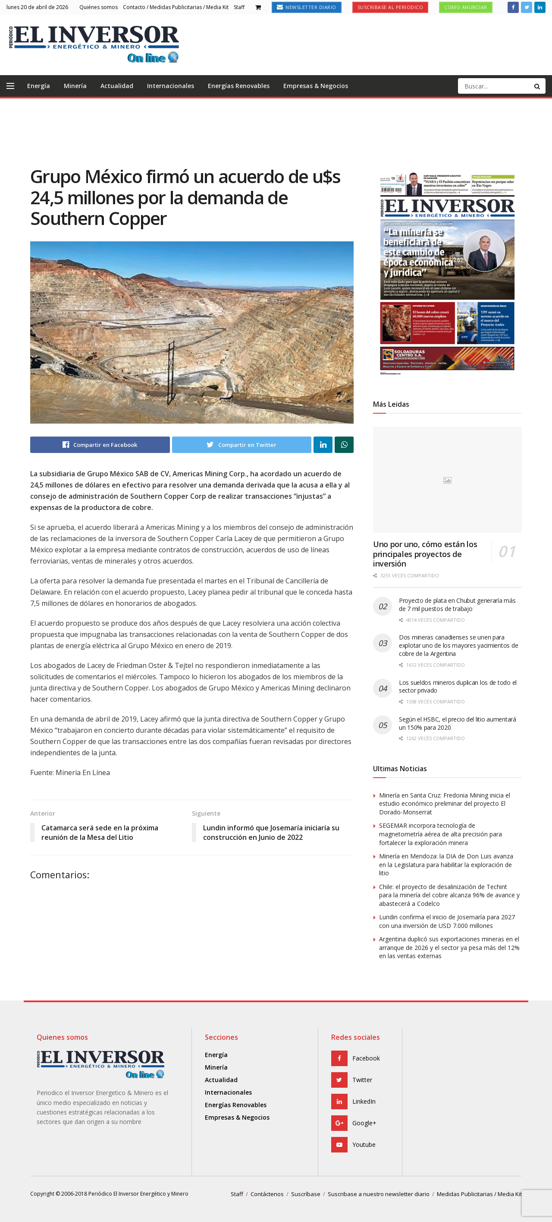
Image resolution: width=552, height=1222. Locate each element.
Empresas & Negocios (315, 86)
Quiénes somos (98, 7)
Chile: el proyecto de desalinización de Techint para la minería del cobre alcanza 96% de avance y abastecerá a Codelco (449, 895)
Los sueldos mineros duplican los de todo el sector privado (458, 686)
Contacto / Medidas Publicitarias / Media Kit (176, 7)
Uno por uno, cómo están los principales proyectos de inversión (425, 554)
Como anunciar (465, 7)
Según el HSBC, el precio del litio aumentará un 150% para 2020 (457, 723)
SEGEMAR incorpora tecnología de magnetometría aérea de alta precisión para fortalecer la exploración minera (440, 833)
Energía (38, 86)
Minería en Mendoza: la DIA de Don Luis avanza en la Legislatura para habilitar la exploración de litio (446, 864)
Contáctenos (267, 1194)
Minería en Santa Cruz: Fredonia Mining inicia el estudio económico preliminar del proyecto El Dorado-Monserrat (444, 803)
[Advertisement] (276, 130)
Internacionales (170, 86)
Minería (75, 86)
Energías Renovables (239, 86)
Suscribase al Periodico (390, 7)
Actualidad (116, 86)
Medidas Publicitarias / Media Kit (479, 1194)
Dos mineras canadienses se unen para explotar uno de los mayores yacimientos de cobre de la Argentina (458, 645)
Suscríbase (305, 1194)
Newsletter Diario (306, 7)
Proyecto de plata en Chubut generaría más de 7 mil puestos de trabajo (457, 604)
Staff (239, 7)
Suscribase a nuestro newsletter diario (379, 1194)
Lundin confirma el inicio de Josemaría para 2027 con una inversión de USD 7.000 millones (447, 921)
